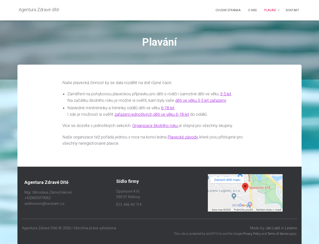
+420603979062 (37, 198)
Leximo (291, 228)
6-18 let (167, 107)
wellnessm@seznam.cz (44, 203)
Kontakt (292, 10)
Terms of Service (278, 234)
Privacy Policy (252, 234)
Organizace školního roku (155, 125)
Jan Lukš (272, 228)
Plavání (270, 10)
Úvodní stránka (228, 10)
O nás (252, 10)
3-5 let (225, 93)
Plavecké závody (182, 136)
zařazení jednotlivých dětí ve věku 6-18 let (151, 114)
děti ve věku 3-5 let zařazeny (200, 100)
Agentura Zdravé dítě (39, 9)
